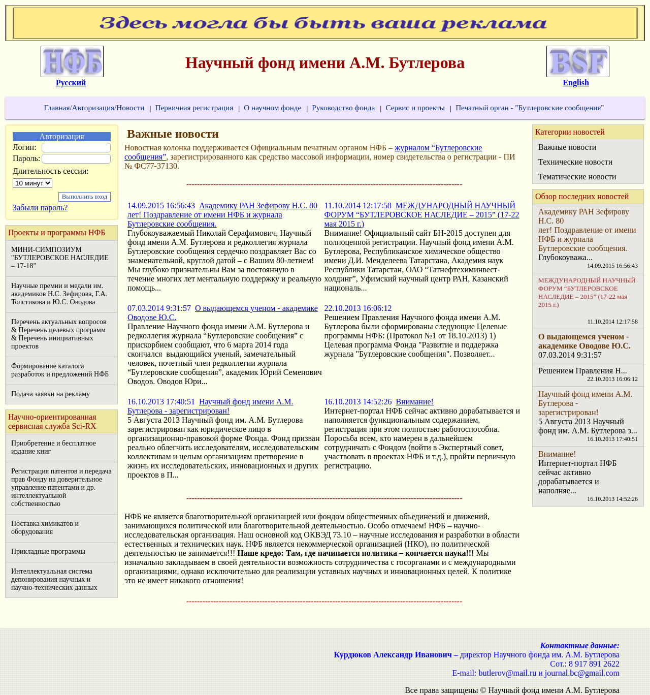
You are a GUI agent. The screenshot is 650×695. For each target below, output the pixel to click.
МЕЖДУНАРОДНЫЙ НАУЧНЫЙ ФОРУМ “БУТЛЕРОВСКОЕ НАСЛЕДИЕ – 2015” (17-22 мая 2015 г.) (421, 214)
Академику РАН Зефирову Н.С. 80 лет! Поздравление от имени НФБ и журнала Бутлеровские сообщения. (222, 214)
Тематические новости (577, 176)
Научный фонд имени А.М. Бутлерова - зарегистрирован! (210, 406)
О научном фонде (272, 107)
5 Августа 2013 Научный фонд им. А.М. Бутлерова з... (587, 426)
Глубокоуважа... (565, 257)
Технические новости (575, 161)
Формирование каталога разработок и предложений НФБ (60, 370)
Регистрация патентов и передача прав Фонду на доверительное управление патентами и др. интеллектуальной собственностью (61, 487)
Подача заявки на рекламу (50, 394)
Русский (71, 82)
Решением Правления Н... (582, 370)
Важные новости (567, 147)
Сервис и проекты (415, 107)
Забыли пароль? (40, 207)
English (576, 82)
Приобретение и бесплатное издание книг (53, 447)
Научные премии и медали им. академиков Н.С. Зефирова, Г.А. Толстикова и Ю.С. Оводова (59, 294)
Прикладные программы (48, 551)
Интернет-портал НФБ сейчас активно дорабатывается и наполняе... (577, 477)
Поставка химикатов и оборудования (45, 527)
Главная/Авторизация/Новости (94, 107)
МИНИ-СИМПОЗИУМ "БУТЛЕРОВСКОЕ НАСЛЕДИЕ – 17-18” (60, 258)
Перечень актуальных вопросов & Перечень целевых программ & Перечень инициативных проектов (59, 334)
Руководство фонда (343, 107)
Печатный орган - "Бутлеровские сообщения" (530, 107)
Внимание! (414, 401)
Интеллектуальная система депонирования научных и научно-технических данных (54, 579)
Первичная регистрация (194, 107)
